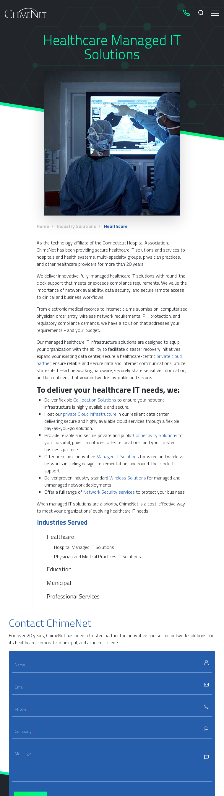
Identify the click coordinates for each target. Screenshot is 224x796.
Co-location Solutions (94, 399)
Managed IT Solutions (117, 456)
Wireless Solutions (127, 477)
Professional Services (73, 596)
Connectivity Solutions (155, 435)
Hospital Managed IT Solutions (84, 547)
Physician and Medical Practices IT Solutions (97, 556)
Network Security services (109, 491)
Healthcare (60, 536)
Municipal (59, 582)
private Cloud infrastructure (89, 413)
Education (59, 569)
